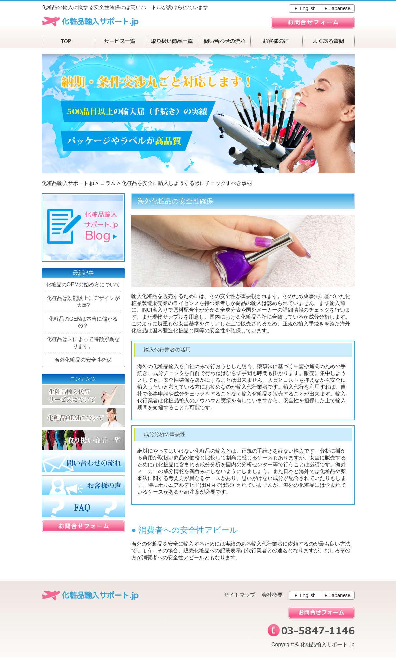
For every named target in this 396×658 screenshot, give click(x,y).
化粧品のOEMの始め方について (83, 284)
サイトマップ (239, 595)
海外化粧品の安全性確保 (83, 360)
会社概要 (272, 595)
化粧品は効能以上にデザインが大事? (83, 301)
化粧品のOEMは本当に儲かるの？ (83, 322)
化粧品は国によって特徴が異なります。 (83, 342)
